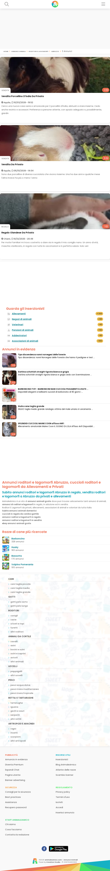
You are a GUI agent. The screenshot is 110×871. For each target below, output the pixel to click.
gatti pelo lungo (19, 605)
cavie (13, 619)
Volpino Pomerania (22, 564)
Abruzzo (55, 51)
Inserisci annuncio (65, 812)
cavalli (14, 641)
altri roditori (16, 631)
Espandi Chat (12, 769)
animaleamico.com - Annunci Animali (61, 860)
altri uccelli (16, 675)
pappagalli (16, 671)
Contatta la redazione (17, 834)
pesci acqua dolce (20, 685)
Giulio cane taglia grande (31, 406)
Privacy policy (63, 791)
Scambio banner (64, 774)
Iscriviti (59, 802)
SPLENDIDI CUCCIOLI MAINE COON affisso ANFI (41, 423)
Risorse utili (63, 754)
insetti (14, 732)
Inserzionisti (62, 759)
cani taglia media (20, 588)
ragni (13, 728)
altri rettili (15, 719)
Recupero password (15, 807)
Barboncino (18, 538)
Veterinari (17, 324)
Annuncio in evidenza (16, 759)
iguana (14, 706)
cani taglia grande (20, 592)
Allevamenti (19, 313)
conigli (14, 615)
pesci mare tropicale (21, 693)
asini (13, 645)
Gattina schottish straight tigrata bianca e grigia (43, 371)
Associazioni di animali (25, 340)
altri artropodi (18, 740)
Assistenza (11, 802)
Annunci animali (18, 51)
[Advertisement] (55, 29)
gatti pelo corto (19, 601)
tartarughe (16, 702)
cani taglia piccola (20, 584)
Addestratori (19, 335)
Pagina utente (12, 774)
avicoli (14, 657)
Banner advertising (15, 780)
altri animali (17, 661)
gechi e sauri (17, 711)
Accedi (59, 807)
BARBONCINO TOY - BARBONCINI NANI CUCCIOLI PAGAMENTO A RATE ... (53, 389)
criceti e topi (17, 623)
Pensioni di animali (22, 330)
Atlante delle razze (66, 769)
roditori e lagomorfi (38, 51)
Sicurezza (11, 787)
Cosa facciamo (13, 829)
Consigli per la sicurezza (18, 791)
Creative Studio (53, 862)
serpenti (15, 715)
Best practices (13, 797)
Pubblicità (11, 754)
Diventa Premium (14, 764)
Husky (14, 547)
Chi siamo (10, 824)
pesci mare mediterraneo (24, 689)
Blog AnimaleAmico (66, 764)
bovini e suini (17, 649)
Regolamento (64, 787)
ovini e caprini (18, 653)
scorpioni (15, 736)
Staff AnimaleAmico (17, 819)
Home (5, 51)
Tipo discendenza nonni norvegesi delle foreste (42, 354)
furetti (14, 627)
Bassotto (16, 555)
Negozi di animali (22, 319)
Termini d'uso (63, 797)
